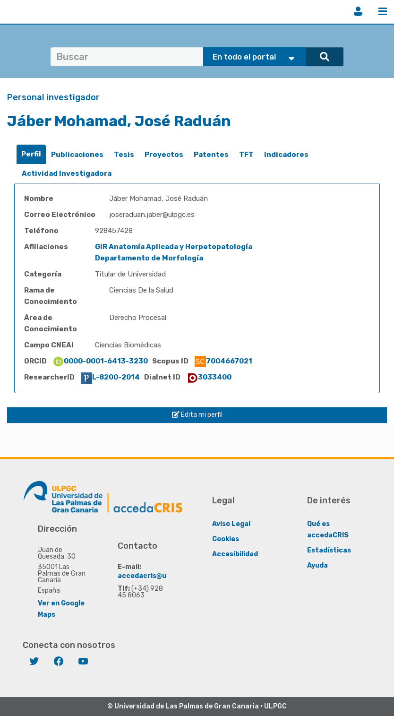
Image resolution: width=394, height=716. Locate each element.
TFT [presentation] (246, 154)
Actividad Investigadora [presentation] (66, 173)
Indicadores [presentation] (286, 154)
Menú (382, 11)
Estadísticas (329, 550)
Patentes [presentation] (211, 154)
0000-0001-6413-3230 (100, 361)
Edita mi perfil (197, 415)
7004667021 (223, 361)
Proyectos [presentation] (164, 154)
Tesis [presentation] (124, 154)
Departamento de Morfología (149, 258)
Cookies (225, 539)
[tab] (31, 154)
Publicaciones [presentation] (77, 154)
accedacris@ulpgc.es (154, 576)
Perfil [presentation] (31, 154)
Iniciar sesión (358, 11)
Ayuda (317, 565)
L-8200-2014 (110, 377)
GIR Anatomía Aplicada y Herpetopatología (173, 246)
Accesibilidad (235, 554)
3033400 (209, 377)
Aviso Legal (231, 524)
